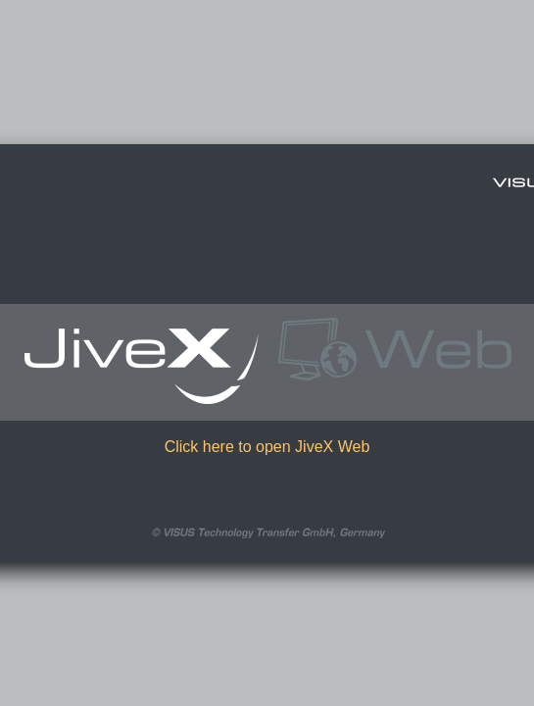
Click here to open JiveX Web (267, 446)
